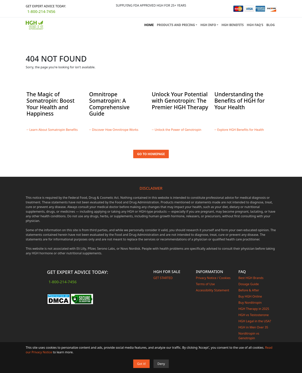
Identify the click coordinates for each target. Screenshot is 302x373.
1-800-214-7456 (41, 11)
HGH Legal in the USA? (254, 321)
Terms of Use (205, 284)
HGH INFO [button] (208, 25)
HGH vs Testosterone (253, 315)
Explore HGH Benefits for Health (240, 130)
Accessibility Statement (212, 290)
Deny (161, 364)
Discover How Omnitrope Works (115, 130)
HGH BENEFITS (232, 25)
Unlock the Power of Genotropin (178, 130)
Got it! (141, 364)
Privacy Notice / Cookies (213, 278)
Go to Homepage (151, 154)
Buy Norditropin (250, 302)
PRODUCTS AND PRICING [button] (176, 25)
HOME (149, 25)
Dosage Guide (248, 284)
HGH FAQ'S (255, 25)
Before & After (248, 290)
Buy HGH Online (250, 296)
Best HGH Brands (251, 278)
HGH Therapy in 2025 (253, 309)
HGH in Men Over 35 (253, 327)
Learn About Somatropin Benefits (53, 130)
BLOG (270, 25)
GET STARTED (163, 278)
